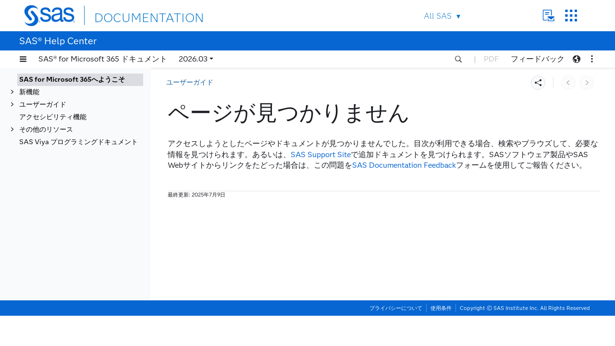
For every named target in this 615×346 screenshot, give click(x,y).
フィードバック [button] (538, 58)
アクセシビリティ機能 (52, 117)
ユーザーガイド (42, 104)
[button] (23, 59)
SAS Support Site (321, 154)
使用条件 (441, 338)
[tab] (80, 80)
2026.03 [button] (193, 58)
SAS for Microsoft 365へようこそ (72, 79)
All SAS (438, 16)
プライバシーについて (395, 338)
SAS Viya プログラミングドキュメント (78, 142)
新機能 (29, 92)
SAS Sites (571, 16)
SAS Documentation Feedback (404, 165)
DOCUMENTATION (129, 15)
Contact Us (548, 16)
